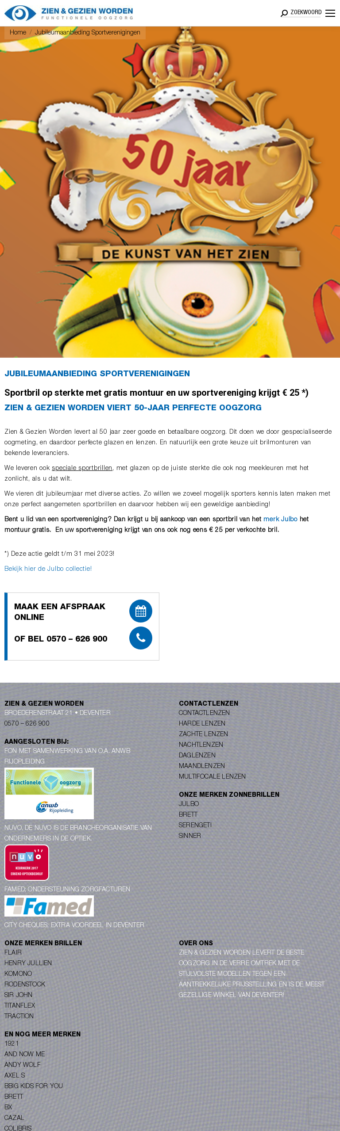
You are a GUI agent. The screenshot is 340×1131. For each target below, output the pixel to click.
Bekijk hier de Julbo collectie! (48, 569)
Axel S (14, 1076)
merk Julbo (280, 520)
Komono (18, 974)
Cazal (14, 1119)
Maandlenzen (202, 767)
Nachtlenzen (201, 745)
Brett (188, 815)
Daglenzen (197, 756)
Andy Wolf (22, 1065)
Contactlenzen (204, 714)
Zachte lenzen (203, 735)
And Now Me (24, 1055)
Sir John (18, 996)
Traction (19, 1017)
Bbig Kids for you (33, 1087)
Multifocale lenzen (212, 777)
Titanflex (19, 1006)
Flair (13, 953)
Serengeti (195, 826)
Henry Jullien (28, 964)
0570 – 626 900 (27, 724)
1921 (11, 1044)
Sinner (190, 836)
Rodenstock (24, 985)
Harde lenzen (202, 724)
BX (8, 1108)
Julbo (189, 805)
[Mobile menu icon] (330, 13)
